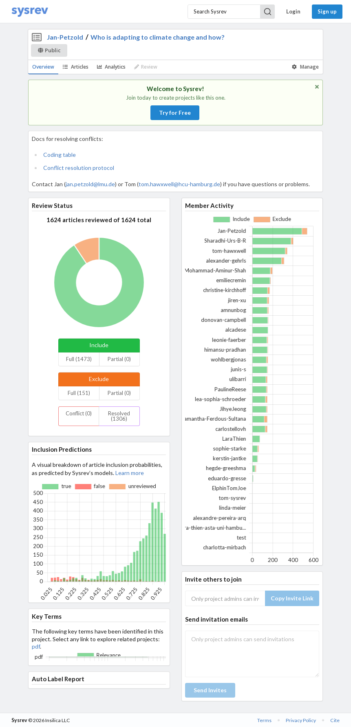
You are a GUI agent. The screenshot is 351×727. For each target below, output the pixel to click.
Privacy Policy (301, 720)
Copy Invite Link (292, 598)
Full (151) (79, 393)
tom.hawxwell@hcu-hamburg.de (179, 184)
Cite (335, 720)
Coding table (59, 154)
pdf (36, 646)
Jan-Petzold (65, 37)
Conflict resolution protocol (78, 167)
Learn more (129, 472)
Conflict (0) (79, 413)
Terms (264, 720)
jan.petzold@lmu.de (90, 184)
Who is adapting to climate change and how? (158, 37)
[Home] (30, 11)
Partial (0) (119, 359)
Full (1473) (79, 359)
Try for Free (175, 112)
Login (293, 11)
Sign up (327, 11)
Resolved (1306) (119, 416)
